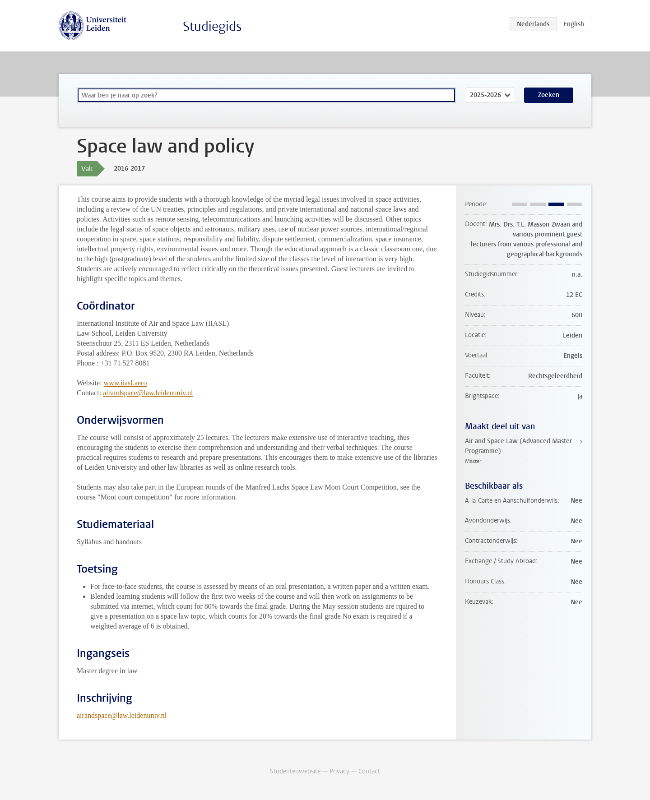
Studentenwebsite (295, 771)
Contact (369, 771)
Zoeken (548, 95)
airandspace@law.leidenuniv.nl (148, 393)
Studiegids (212, 26)
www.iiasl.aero (125, 383)
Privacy (339, 771)
